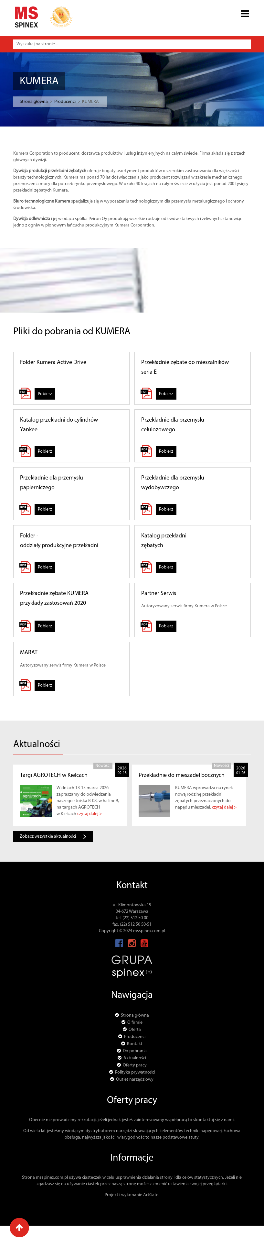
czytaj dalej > (89, 813)
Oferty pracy (135, 1065)
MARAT (28, 653)
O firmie (135, 1022)
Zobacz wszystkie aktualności (53, 837)
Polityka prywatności (135, 1072)
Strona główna (23, 101)
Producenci (54, 101)
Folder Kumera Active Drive (53, 362)
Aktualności (134, 1058)
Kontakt (135, 1044)
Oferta (135, 1029)
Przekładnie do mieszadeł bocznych (182, 775)
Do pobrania (135, 1051)
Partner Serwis (158, 593)
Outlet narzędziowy (134, 1079)
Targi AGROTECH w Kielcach (54, 775)
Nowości (103, 766)
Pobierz (45, 394)
